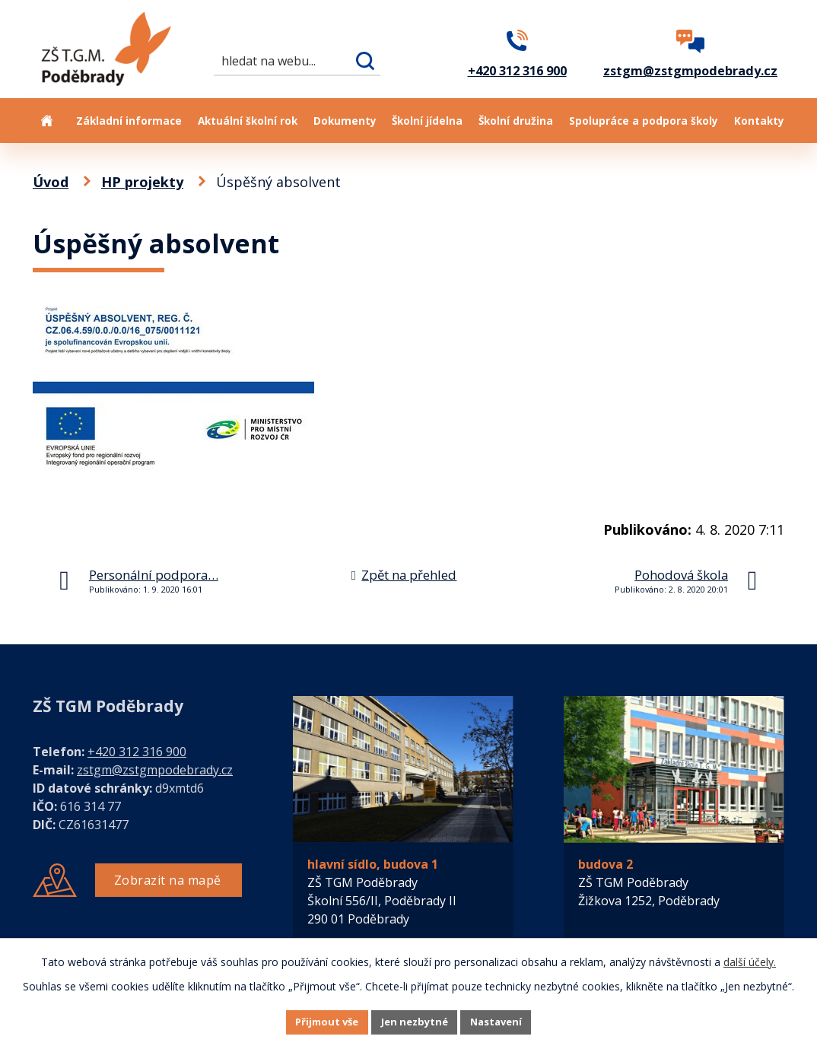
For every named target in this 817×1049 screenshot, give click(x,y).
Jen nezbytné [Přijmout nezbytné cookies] (415, 1021)
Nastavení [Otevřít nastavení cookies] (514, 1021)
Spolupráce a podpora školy (643, 121)
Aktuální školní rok (247, 121)
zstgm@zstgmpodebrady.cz (155, 769)
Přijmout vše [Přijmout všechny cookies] (309, 1021)
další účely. (749, 959)
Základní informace (129, 121)
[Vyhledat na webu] (297, 60)
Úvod (46, 120)
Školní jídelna (427, 121)
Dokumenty (345, 121)
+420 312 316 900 (136, 751)
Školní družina (515, 121)
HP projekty (142, 182)
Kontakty (759, 121)
